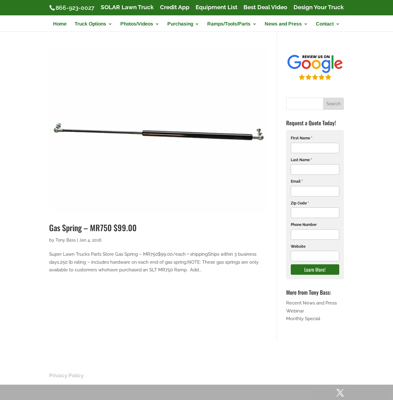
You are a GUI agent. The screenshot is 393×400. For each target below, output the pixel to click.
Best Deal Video (265, 7)
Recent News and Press (311, 303)
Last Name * (301, 160)
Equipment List (216, 7)
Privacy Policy (66, 375)
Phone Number (304, 225)
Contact (325, 24)
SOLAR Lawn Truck (127, 7)
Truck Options (90, 24)
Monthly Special (303, 318)
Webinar (295, 311)
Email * (297, 181)
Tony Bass (66, 240)
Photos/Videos (136, 24)
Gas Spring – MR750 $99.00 (93, 228)
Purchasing (180, 24)
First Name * (301, 138)
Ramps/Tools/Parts (229, 24)
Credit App (174, 7)
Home (60, 24)
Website (298, 246)
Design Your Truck (319, 7)
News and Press (283, 24)
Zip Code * (300, 203)
